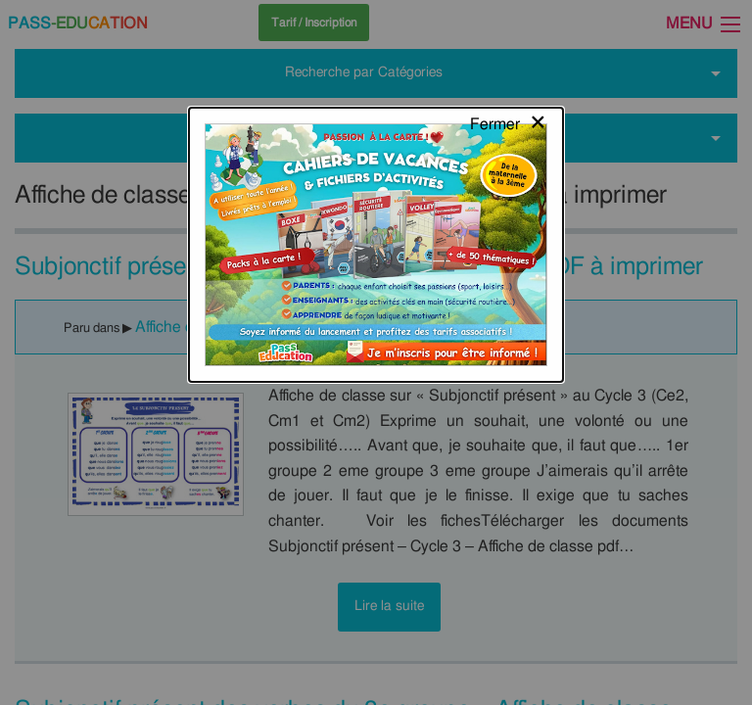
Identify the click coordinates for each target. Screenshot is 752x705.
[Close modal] (508, 34)
